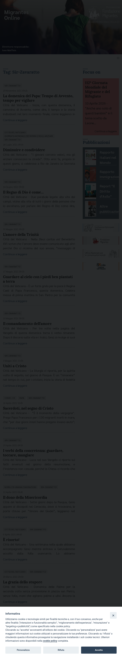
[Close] (113, 615)
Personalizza (23, 650)
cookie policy (50, 640)
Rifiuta (61, 650)
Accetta (99, 650)
